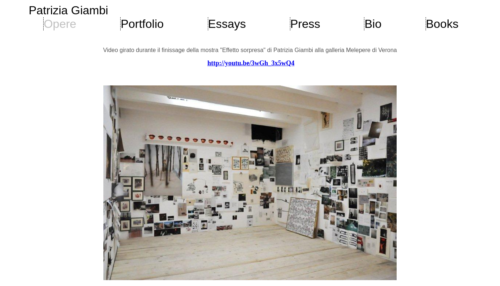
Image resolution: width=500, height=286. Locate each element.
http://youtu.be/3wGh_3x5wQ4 (251, 63)
